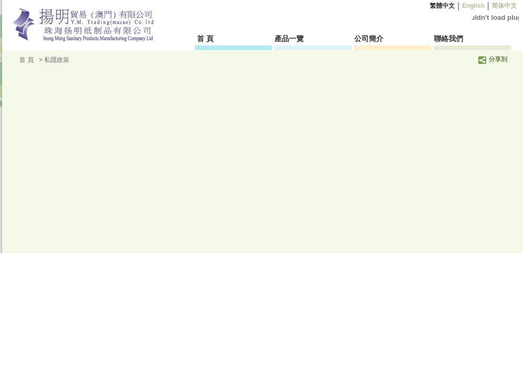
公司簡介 (368, 38)
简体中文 (504, 5)
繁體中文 (442, 5)
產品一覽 (289, 38)
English (473, 5)
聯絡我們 (448, 38)
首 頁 (206, 38)
